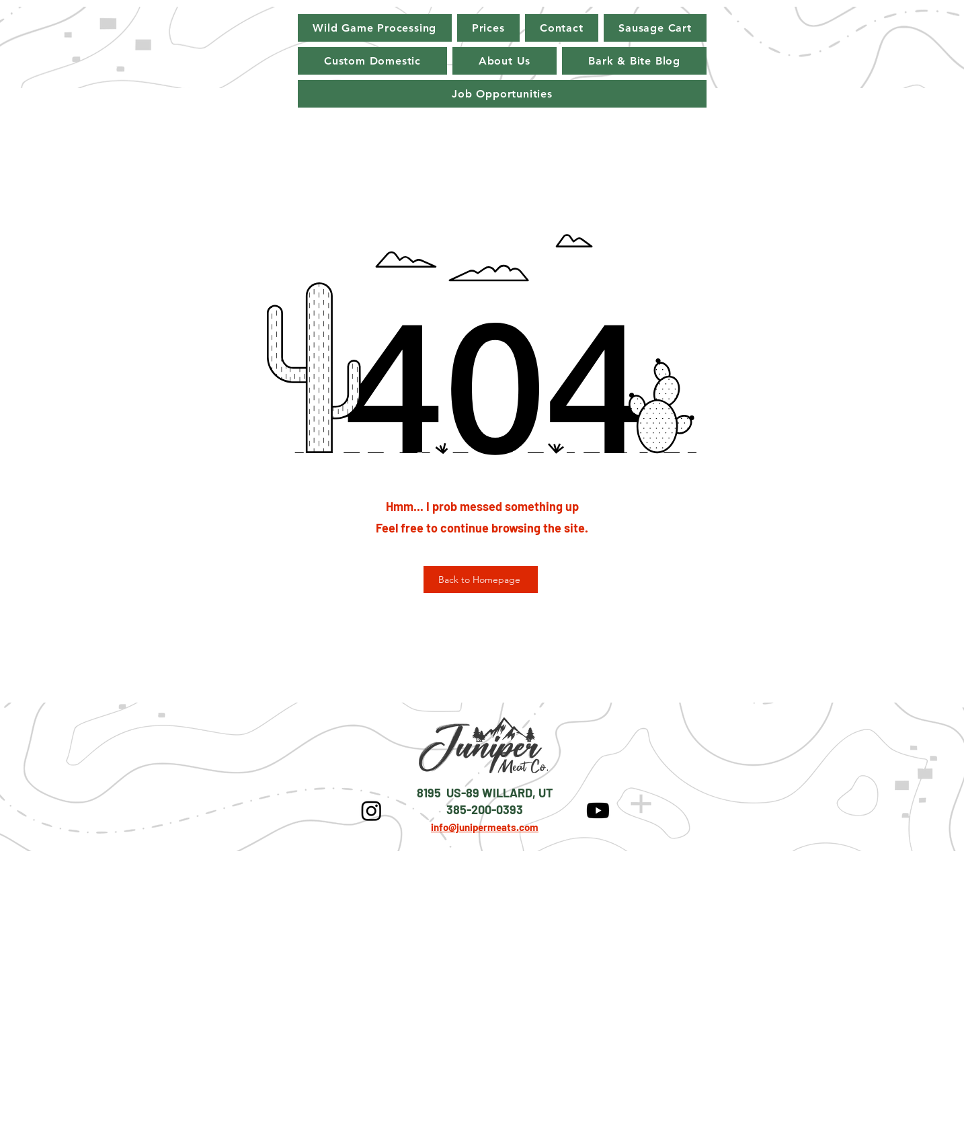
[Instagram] (371, 810)
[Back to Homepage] (481, 579)
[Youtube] (598, 810)
